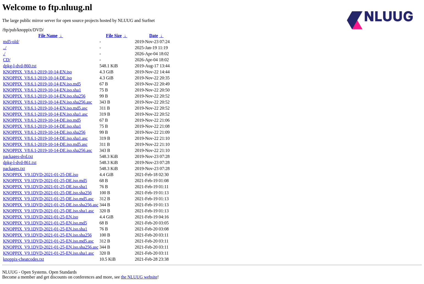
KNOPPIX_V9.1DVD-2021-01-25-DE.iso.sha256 (47, 192)
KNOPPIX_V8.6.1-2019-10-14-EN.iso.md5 (42, 84)
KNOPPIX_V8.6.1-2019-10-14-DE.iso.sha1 (42, 126)
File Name (47, 35)
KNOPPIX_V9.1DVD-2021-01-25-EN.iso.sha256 (47, 235)
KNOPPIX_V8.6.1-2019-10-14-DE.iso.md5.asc (45, 144)
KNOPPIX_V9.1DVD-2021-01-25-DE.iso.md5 (45, 180)
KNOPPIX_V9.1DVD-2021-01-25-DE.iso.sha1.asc (48, 210)
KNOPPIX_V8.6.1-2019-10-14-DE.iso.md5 (42, 120)
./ (4, 53)
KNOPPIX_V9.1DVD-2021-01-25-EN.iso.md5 (45, 223)
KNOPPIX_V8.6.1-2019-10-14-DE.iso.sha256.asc (47, 150)
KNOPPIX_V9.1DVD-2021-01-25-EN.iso (40, 217)
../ (4, 47)
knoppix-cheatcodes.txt (23, 259)
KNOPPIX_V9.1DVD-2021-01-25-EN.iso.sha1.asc (48, 253)
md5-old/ (11, 41)
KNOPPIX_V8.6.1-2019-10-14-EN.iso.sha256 (44, 96)
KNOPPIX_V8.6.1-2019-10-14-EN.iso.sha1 (42, 90)
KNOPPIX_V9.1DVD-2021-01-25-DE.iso (40, 174)
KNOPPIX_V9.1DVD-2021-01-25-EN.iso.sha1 (45, 229)
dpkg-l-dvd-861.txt (19, 162)
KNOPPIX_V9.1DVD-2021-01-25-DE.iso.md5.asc (48, 198)
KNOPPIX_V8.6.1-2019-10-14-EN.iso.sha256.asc (47, 102)
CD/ (6, 59)
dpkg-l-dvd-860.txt (19, 65)
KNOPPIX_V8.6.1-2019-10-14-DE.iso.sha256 (44, 132)
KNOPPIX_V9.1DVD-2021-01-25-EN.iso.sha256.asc (50, 247)
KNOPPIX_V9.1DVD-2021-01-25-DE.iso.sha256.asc (50, 204)
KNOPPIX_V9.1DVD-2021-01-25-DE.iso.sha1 (45, 186)
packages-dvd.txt (18, 156)
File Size (114, 35)
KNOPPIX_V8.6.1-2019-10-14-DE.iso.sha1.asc (45, 138)
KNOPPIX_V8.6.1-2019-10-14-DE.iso (37, 78)
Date (153, 35)
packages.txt (14, 168)
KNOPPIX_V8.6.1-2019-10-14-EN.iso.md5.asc (45, 108)
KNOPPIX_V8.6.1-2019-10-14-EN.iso (37, 71)
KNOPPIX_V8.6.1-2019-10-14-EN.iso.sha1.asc (45, 114)
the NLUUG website (139, 277)
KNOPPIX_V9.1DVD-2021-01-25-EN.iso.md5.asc (48, 241)
